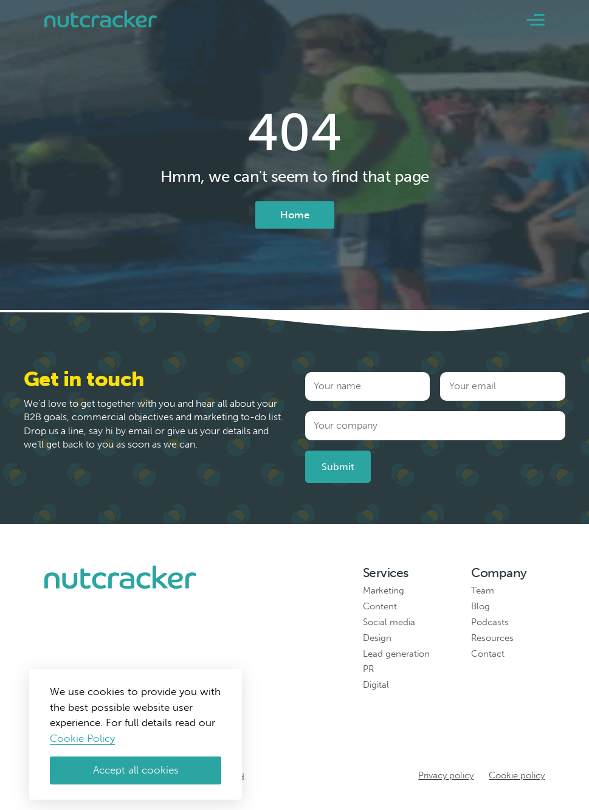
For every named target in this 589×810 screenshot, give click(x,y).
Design (377, 637)
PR (368, 668)
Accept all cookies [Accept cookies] (136, 770)
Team (482, 590)
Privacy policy (446, 775)
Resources (492, 637)
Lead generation (396, 653)
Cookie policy (517, 775)
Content (380, 606)
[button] (535, 19)
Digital (376, 684)
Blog (480, 606)
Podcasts (490, 622)
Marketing (383, 590)
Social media (389, 622)
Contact (488, 653)
